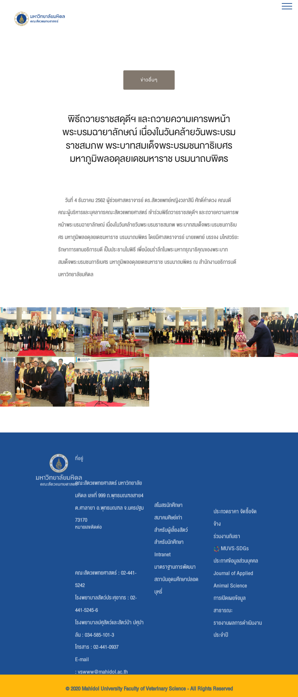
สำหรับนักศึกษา (169, 580)
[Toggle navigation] (287, 6)
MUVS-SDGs (231, 593)
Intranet (162, 592)
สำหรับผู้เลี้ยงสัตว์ (171, 567)
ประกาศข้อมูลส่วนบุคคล (236, 606)
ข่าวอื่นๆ (149, 80)
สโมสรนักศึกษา (168, 543)
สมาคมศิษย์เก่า (168, 555)
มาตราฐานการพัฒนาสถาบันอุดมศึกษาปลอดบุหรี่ (176, 617)
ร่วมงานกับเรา (227, 581)
